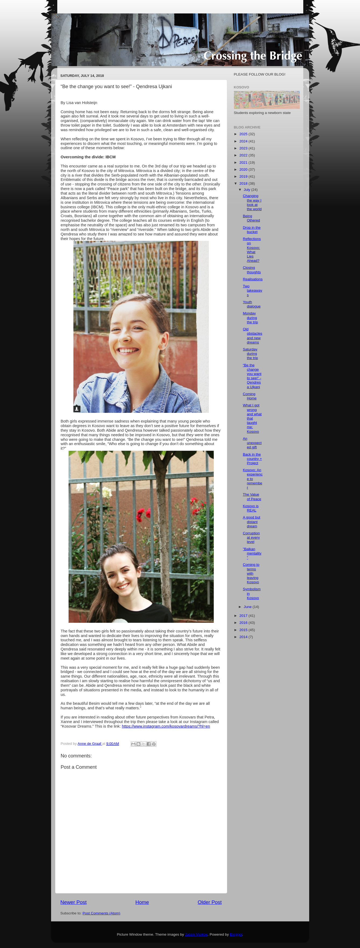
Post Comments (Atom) (101, 913)
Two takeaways (252, 290)
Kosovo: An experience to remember (253, 478)
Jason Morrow (196, 934)
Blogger (236, 934)
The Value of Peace (252, 496)
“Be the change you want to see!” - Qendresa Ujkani (252, 376)
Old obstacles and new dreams (252, 335)
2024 (243, 141)
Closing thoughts (252, 270)
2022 (243, 155)
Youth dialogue (252, 304)
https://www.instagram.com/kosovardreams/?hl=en (166, 726)
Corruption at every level (251, 537)
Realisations (253, 279)
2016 (243, 623)
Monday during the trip (250, 317)
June (248, 607)
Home (142, 902)
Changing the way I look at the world (252, 202)
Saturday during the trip (250, 353)
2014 (243, 637)
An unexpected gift (252, 443)
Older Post (210, 902)
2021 (243, 162)
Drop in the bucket (252, 230)
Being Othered (251, 218)
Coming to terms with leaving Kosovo (251, 573)
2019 (243, 176)
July (247, 190)
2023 (243, 148)
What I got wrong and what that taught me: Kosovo (252, 418)
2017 (243, 616)
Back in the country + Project (252, 458)
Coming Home (249, 396)
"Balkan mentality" (252, 553)
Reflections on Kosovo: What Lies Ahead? (252, 250)
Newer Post (73, 902)
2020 (243, 169)
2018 (243, 183)
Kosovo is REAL (251, 508)
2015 (243, 630)
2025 (243, 134)
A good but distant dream (251, 521)
